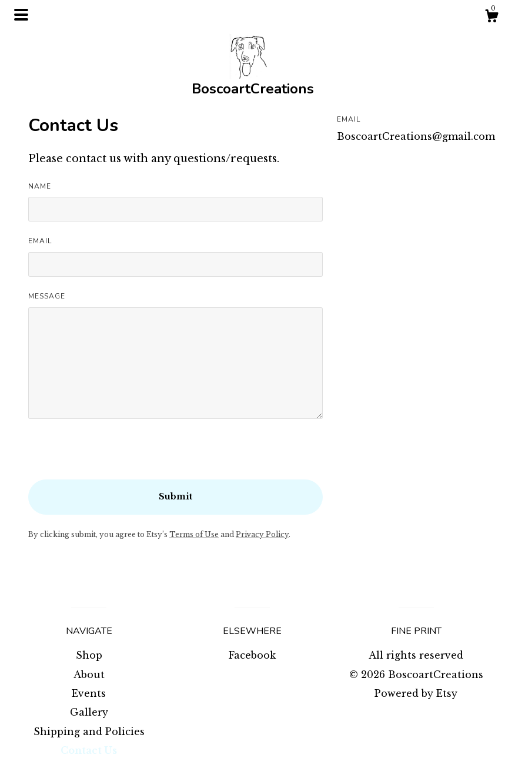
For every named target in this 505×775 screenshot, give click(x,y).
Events (89, 693)
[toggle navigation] (21, 15)
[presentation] (117, 456)
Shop (89, 655)
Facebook (252, 655)
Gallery (89, 712)
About (89, 674)
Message (46, 296)
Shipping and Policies (89, 731)
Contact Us (89, 750)
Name (39, 186)
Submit (175, 496)
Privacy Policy (262, 534)
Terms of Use (194, 534)
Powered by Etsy (415, 693)
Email (40, 241)
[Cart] (491, 17)
